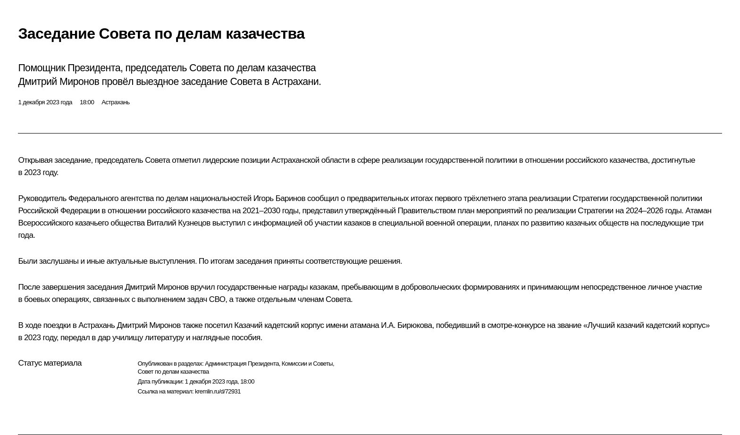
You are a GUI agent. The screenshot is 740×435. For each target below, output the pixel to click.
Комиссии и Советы (307, 363)
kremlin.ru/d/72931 (218, 391)
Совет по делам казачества (173, 371)
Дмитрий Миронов (156, 287)
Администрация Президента (242, 363)
